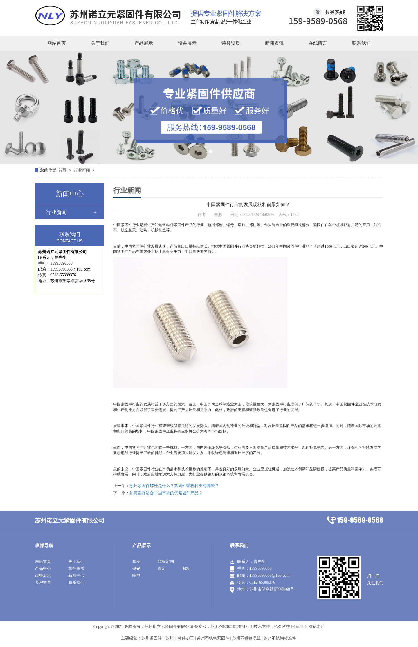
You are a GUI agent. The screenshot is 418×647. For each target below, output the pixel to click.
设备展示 (187, 43)
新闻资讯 (274, 43)
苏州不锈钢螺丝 (246, 638)
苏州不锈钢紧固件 (213, 638)
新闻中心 (76, 575)
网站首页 (56, 43)
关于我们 (100, 43)
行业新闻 (82, 170)
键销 (136, 568)
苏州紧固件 (151, 638)
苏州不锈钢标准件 (280, 638)
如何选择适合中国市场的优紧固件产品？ (166, 493)
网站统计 (316, 626)
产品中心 (43, 568)
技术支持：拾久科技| (272, 626)
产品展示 (143, 43)
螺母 (136, 575)
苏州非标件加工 (179, 638)
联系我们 (361, 43)
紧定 (162, 568)
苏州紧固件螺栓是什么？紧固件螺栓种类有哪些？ (174, 486)
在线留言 (318, 43)
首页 (63, 170)
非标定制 (166, 561)
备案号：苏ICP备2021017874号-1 (223, 626)
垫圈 (136, 561)
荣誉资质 (230, 43)
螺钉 (187, 568)
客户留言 (43, 582)
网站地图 (299, 626)
